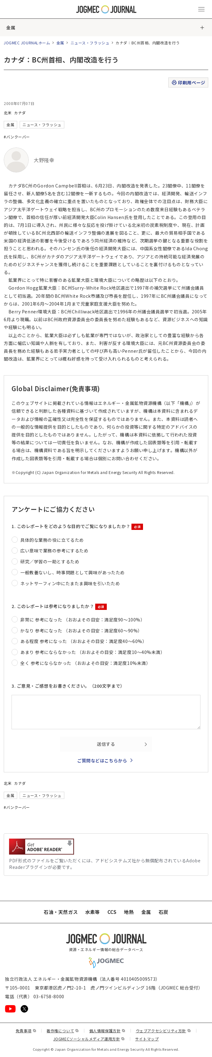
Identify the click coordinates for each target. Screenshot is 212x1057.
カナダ (20, 112)
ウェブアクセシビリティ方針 (163, 1030)
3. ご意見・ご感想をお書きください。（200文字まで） (68, 686)
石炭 (163, 912)
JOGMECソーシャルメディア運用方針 (89, 1038)
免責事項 (26, 1030)
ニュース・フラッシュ (90, 42)
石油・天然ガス (61, 912)
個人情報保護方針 (107, 1030)
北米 (8, 112)
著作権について (63, 1030)
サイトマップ (147, 1038)
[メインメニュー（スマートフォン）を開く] (201, 9)
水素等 (92, 912)
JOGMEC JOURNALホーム (27, 42)
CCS (112, 912)
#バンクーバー (17, 136)
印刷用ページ (188, 82)
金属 (10, 27)
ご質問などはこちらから (102, 760)
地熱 (129, 912)
